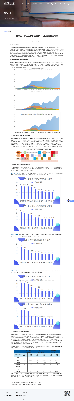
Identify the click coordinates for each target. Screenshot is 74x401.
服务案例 (47, 3)
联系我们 (25, 392)
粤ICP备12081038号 (32, 399)
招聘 (7, 392)
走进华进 (28, 3)
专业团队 (41, 3)
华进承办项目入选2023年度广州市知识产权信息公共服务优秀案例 (25, 382)
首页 (23, 3)
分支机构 (16, 392)
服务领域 (35, 3)
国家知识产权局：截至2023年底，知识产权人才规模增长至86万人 (25, 384)
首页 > (10, 31)
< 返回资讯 (6, 31)
